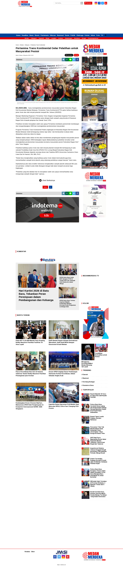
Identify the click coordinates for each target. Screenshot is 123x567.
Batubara (77, 38)
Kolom (87, 35)
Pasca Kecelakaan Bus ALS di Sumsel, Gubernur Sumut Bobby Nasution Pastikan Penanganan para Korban (31, 373)
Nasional (60, 35)
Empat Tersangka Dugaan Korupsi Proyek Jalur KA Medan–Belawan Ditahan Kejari (98, 461)
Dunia (67, 35)
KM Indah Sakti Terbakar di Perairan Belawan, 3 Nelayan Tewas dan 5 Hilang (98, 484)
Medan (27, 38)
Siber (33, 551)
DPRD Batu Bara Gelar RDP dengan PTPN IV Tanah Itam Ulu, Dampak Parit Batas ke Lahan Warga (67, 280)
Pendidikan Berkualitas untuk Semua (101, 355)
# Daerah (85, 374)
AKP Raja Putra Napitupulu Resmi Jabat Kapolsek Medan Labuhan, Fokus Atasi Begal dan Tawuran (98, 441)
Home (18, 35)
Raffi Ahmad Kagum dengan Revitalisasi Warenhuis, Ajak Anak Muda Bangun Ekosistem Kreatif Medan (63, 342)
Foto (98, 35)
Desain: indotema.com (61, 564)
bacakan (69, 55)
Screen (88, 3)
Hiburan (53, 35)
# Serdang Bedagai (88, 382)
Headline (25, 35)
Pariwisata (45, 35)
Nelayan (27, 45)
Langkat (53, 38)
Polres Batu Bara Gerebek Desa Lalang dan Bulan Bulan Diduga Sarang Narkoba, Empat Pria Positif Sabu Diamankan (98, 408)
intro (45, 187)
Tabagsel (33, 38)
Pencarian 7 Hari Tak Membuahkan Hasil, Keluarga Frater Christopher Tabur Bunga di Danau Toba (97, 430)
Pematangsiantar (93, 38)
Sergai (84, 38)
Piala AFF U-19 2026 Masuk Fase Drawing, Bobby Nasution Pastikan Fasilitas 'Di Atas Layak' (30, 342)
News (31, 35)
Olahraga (79, 35)
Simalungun (68, 38)
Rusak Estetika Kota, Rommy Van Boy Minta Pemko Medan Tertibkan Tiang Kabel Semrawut (98, 494)
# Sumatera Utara (88, 385)
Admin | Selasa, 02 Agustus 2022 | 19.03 (24, 55)
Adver (93, 35)
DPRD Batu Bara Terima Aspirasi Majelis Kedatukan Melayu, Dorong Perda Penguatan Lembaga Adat (68, 303)
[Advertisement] (61, 20)
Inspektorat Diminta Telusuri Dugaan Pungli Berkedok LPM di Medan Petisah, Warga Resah (98, 450)
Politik (72, 35)
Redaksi (27, 551)
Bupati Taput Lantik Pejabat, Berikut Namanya (97, 418)
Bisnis (37, 35)
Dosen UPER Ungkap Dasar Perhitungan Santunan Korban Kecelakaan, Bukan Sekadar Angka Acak (63, 373)
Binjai (47, 38)
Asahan (60, 38)
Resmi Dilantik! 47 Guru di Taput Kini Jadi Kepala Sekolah (98, 395)
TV (102, 35)
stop (76, 55)
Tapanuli (41, 38)
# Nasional (85, 378)
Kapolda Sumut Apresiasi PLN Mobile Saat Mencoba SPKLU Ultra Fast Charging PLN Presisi (64, 406)
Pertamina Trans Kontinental (38, 45)
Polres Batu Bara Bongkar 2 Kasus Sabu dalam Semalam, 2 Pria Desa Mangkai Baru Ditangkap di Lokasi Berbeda (97, 473)
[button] (105, 34)
